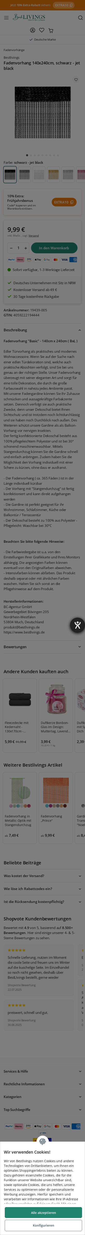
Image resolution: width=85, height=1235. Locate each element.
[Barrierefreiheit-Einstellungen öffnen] (77, 625)
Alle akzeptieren (43, 1213)
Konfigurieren (43, 1225)
